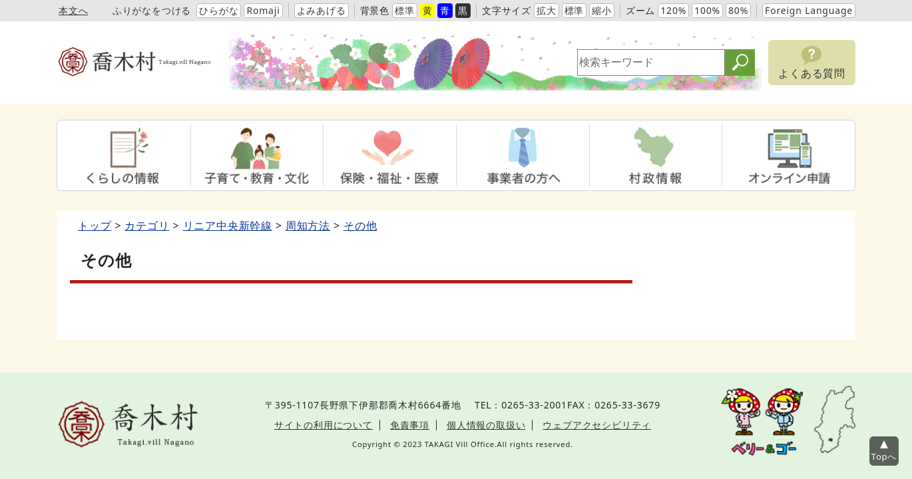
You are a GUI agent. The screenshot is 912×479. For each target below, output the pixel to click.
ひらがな (218, 10)
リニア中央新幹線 (227, 225)
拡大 (547, 10)
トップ (94, 225)
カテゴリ (146, 225)
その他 (360, 225)
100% (707, 10)
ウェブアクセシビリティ (597, 424)
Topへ (884, 456)
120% (673, 10)
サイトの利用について (323, 424)
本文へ (73, 10)
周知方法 (308, 225)
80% (738, 10)
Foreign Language (809, 10)
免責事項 (409, 424)
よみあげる (321, 10)
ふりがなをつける (152, 10)
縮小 (602, 10)
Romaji (263, 10)
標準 (405, 10)
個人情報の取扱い (486, 424)
